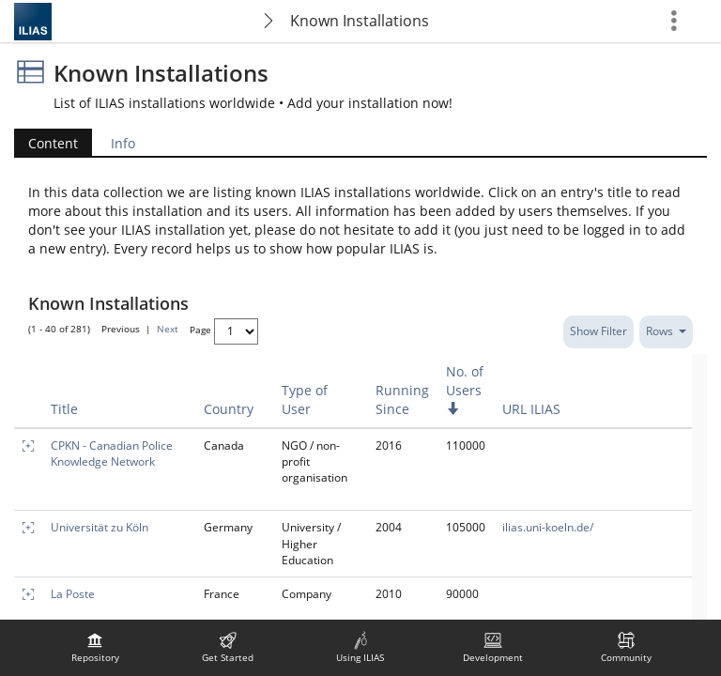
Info (123, 143)
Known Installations (359, 20)
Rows (666, 331)
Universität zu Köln (99, 527)
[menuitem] (94, 648)
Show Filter (598, 331)
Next (167, 329)
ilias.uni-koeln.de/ (547, 527)
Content (53, 143)
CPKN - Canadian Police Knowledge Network (112, 453)
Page (200, 329)
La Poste (73, 594)
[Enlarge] (28, 445)
